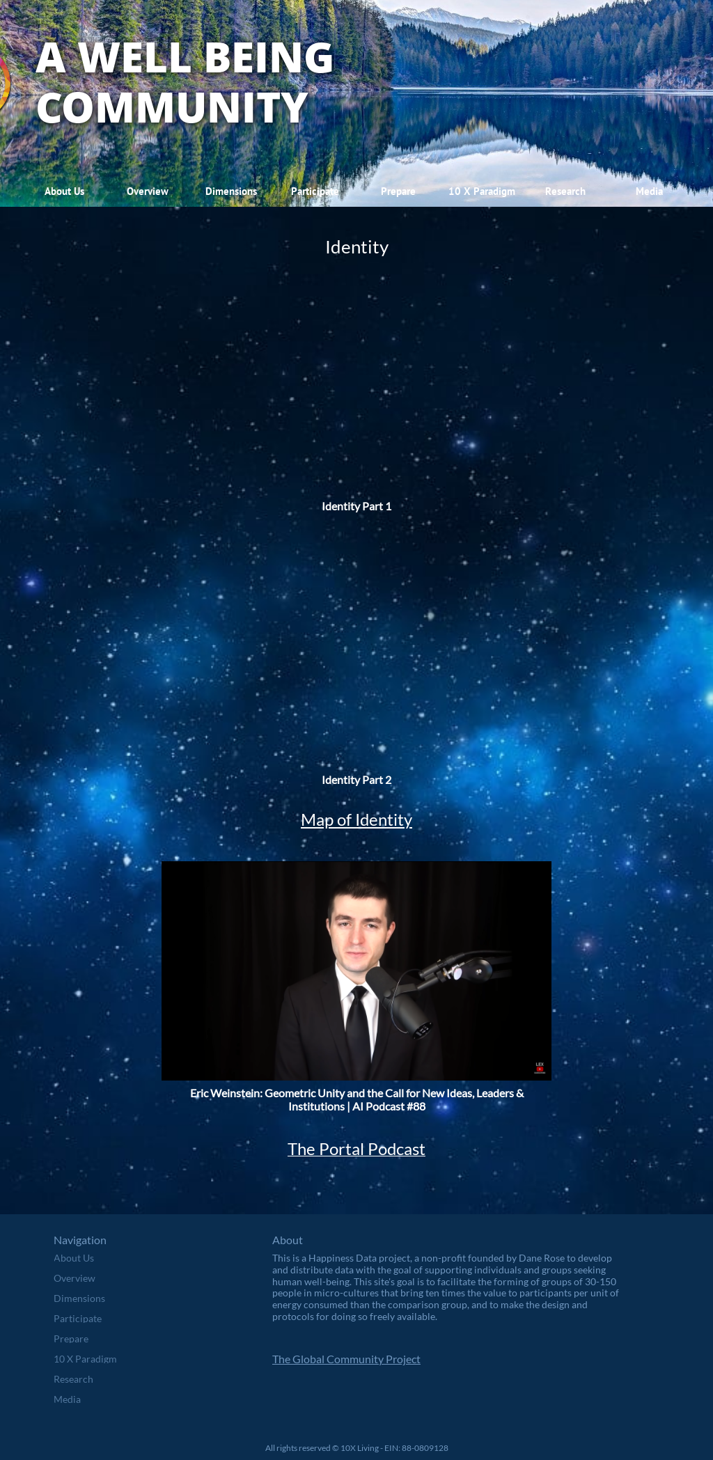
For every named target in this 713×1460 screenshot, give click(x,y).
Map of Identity (356, 819)
